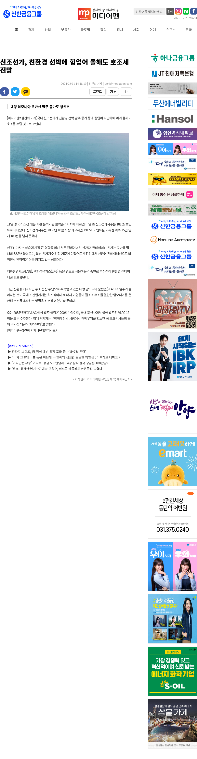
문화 (189, 29)
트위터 (15, 91)
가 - (126, 91)
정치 (120, 29)
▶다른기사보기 (48, 330)
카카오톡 (25, 91)
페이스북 (4, 91)
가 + (112, 91)
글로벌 (85, 29)
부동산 (66, 29)
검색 (170, 11)
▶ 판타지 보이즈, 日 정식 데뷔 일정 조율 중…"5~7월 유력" (47, 351)
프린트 (97, 91)
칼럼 (103, 29)
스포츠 (171, 29)
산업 (48, 29)
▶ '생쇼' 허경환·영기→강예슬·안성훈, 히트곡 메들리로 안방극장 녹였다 (55, 368)
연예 (153, 29)
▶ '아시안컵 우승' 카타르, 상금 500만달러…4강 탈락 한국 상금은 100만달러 (59, 363)
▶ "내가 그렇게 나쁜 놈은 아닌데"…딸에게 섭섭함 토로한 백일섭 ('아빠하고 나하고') (64, 357)
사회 (136, 29)
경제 (31, 29)
